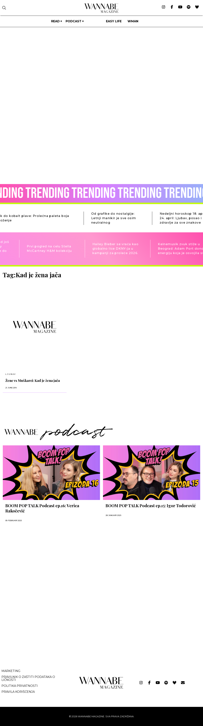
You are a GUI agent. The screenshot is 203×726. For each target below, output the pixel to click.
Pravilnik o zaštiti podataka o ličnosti (28, 678)
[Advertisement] (31, 628)
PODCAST (73, 21)
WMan (133, 21)
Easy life (114, 21)
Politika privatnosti (19, 686)
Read (55, 21)
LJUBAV (10, 374)
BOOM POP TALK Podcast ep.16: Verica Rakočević (42, 508)
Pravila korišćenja (18, 691)
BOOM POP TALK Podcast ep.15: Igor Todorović (151, 505)
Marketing (10, 671)
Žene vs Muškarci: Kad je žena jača (32, 380)
